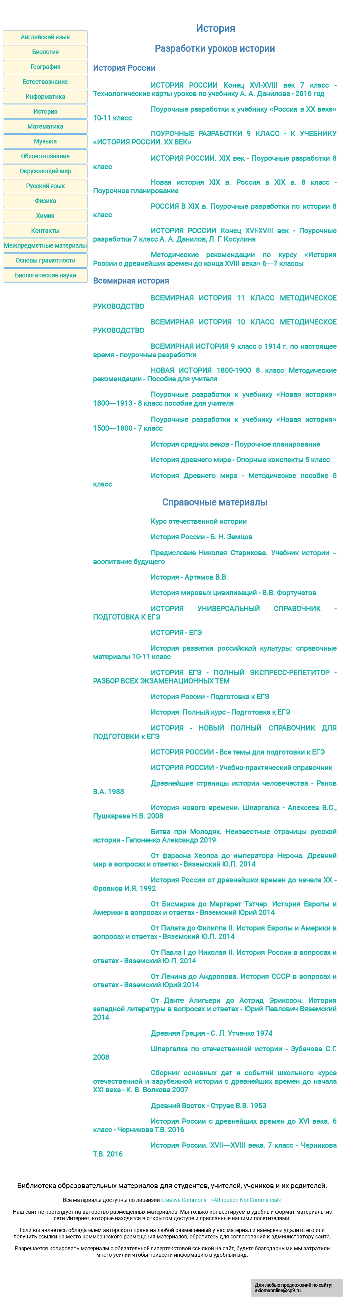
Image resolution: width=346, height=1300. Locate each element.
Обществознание (45, 156)
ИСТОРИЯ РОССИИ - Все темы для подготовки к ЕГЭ (238, 752)
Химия (45, 215)
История (45, 111)
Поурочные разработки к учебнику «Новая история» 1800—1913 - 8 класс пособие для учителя (215, 398)
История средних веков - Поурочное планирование (235, 444)
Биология (45, 51)
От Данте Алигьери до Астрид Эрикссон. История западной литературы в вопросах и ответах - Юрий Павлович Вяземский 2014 (215, 1009)
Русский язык (45, 185)
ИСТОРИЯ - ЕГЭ (176, 632)
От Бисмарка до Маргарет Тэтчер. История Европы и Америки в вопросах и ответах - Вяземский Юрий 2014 (215, 908)
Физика (45, 200)
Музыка (45, 141)
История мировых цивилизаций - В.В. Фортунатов (233, 592)
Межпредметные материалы (45, 245)
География (45, 66)
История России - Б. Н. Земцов (201, 537)
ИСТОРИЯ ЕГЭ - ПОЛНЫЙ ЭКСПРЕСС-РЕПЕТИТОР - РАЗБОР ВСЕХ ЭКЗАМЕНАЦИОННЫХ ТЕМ (215, 676)
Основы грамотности (45, 260)
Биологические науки (45, 275)
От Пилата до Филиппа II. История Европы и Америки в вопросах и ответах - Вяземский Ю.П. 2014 (215, 932)
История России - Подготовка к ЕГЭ (210, 696)
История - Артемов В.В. (189, 577)
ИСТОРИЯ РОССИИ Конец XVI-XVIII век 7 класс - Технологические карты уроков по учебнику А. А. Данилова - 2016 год (215, 89)
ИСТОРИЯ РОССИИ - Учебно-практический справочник (241, 767)
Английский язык (45, 37)
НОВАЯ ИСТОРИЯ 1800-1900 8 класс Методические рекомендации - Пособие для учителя (215, 374)
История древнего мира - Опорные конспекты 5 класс (240, 459)
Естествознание (45, 81)
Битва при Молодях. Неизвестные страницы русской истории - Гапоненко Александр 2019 (215, 835)
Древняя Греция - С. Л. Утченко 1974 (211, 1033)
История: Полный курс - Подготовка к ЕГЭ (220, 712)
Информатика (45, 96)
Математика (45, 126)
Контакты (45, 230)
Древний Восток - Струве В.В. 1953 (208, 1105)
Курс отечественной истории (199, 521)
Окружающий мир (45, 171)
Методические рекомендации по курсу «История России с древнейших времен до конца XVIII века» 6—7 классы (215, 259)
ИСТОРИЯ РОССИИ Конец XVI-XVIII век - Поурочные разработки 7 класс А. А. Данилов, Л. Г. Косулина (215, 234)
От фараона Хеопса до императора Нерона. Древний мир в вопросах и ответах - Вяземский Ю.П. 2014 (215, 859)
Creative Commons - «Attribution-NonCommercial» (221, 1200)
